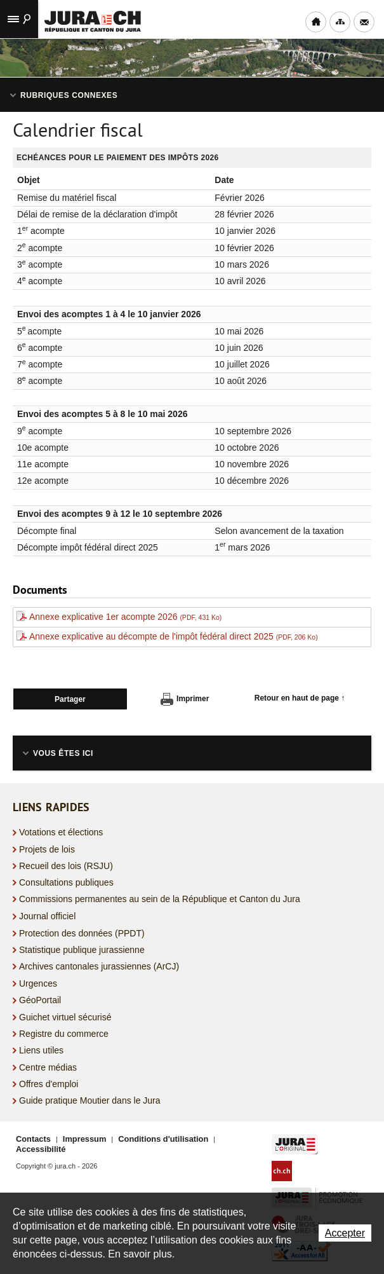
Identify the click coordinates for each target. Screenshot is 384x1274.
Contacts (33, 1139)
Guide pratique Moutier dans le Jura (90, 1100)
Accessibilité (40, 1149)
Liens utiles (41, 1050)
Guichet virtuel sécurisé (65, 1017)
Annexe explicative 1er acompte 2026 (125, 617)
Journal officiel (47, 916)
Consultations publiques (66, 882)
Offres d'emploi (48, 1084)
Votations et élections (61, 832)
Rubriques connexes (68, 95)
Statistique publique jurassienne (82, 950)
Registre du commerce (64, 1034)
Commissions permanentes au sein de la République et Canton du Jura (159, 899)
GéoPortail (40, 1000)
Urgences (38, 983)
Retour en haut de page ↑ (300, 698)
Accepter (345, 1233)
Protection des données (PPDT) (82, 933)
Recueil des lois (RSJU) (66, 866)
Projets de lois (47, 849)
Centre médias (48, 1067)
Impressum (84, 1139)
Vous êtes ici (63, 753)
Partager (70, 699)
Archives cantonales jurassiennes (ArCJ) (99, 966)
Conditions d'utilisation (163, 1139)
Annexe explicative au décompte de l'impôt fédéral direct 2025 (173, 636)
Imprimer (185, 699)
